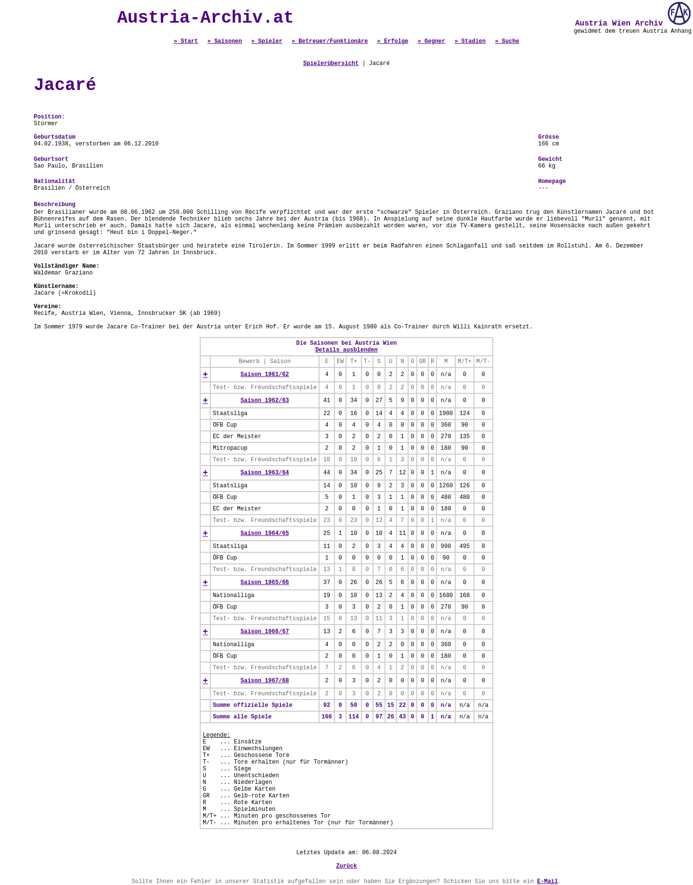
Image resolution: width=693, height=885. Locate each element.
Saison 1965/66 (265, 582)
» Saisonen (224, 41)
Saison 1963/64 (265, 472)
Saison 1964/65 (265, 533)
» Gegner (432, 41)
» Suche (507, 41)
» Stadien (470, 41)
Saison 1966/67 (265, 631)
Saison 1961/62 (265, 374)
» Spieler (266, 41)
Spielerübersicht (331, 63)
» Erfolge (393, 41)
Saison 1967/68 (265, 680)
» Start (186, 41)
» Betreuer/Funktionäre (330, 41)
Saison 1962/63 (265, 400)
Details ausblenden (346, 350)
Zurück (346, 866)
